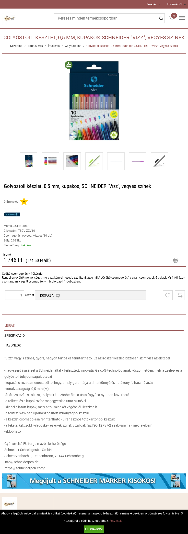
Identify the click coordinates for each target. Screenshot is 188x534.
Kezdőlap (16, 46)
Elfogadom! (94, 529)
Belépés (151, 4)
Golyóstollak (73, 46)
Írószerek (54, 46)
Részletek (115, 521)
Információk (175, 4)
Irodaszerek (35, 46)
